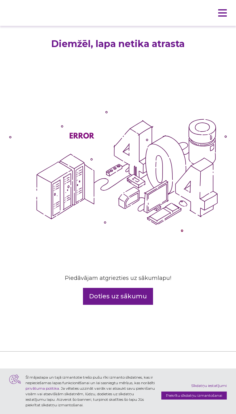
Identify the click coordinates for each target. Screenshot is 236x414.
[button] (222, 13)
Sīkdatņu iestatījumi (209, 385)
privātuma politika (42, 388)
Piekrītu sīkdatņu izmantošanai (194, 395)
